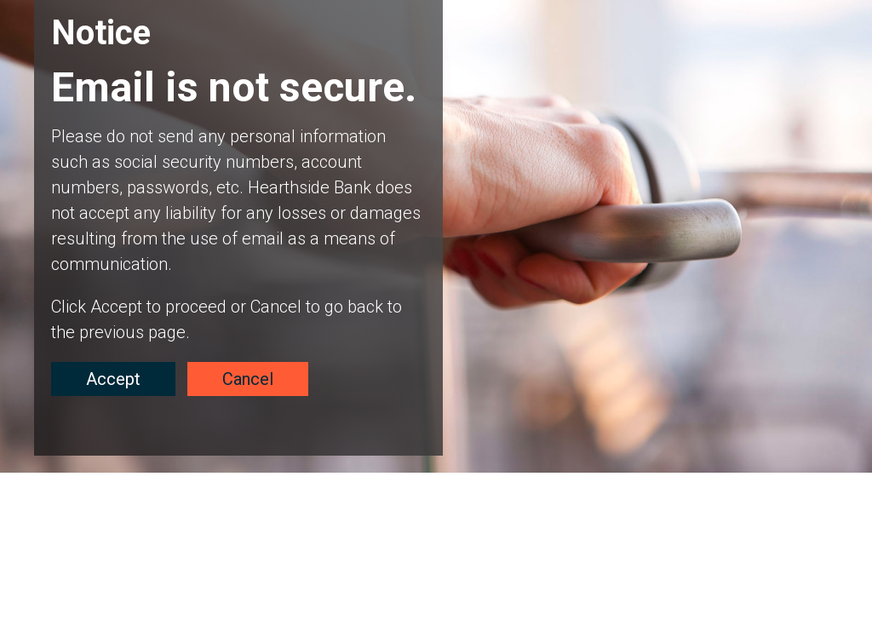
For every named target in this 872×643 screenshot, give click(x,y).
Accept (113, 379)
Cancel (247, 379)
